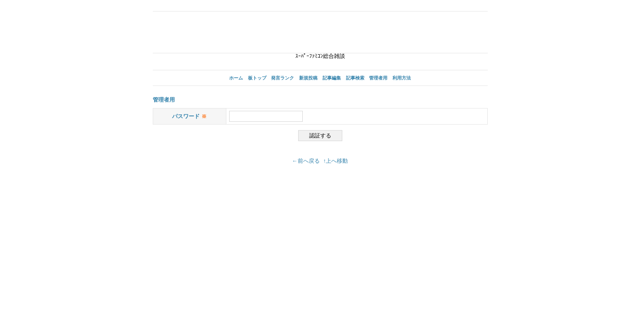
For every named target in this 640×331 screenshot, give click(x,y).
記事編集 (332, 77)
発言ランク (282, 77)
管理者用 (378, 77)
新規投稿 (308, 77)
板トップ (257, 77)
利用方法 (401, 77)
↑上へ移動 (335, 161)
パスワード (189, 116)
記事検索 (355, 77)
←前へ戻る (306, 161)
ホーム (236, 77)
